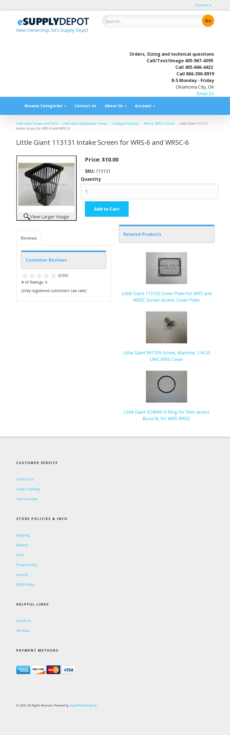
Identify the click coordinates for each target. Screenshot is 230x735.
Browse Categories (45, 105)
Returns (22, 545)
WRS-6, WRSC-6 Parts (159, 123)
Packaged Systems (125, 123)
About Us (116, 105)
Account (203, 5)
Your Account (26, 499)
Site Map (22, 630)
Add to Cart (107, 209)
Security (22, 574)
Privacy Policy (26, 564)
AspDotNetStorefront (83, 705)
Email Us (205, 94)
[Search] (141, 21)
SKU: (90, 171)
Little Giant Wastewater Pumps (85, 123)
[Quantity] (149, 191)
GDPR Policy (25, 584)
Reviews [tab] (29, 238)
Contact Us (85, 105)
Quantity (91, 179)
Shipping (23, 535)
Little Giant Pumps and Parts (37, 123)
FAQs (20, 555)
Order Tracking (28, 489)
